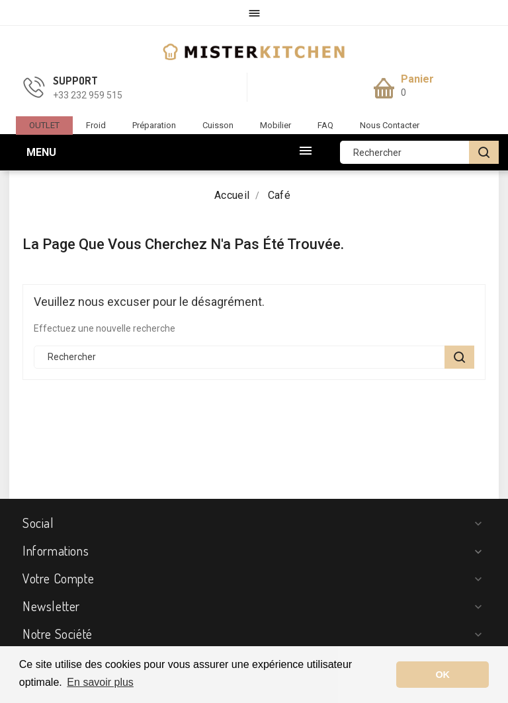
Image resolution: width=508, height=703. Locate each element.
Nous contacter (389, 125)
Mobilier (275, 125)
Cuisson (217, 125)
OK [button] (442, 674)
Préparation (154, 125)
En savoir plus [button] (100, 682)
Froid (96, 125)
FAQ (325, 125)
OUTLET (44, 125)
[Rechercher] (419, 152)
